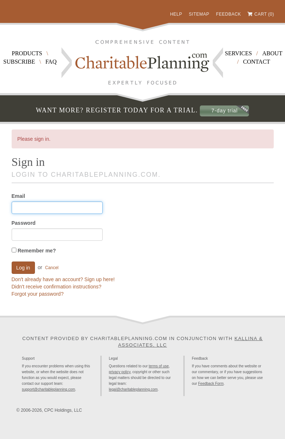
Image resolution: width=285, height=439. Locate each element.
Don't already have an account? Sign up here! (63, 279)
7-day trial (224, 110)
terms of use (159, 366)
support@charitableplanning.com (48, 389)
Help (176, 14)
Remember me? (34, 251)
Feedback (228, 14)
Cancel (52, 267)
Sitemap (199, 14)
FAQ (51, 62)
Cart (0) (264, 14)
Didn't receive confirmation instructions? (57, 287)
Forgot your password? (38, 294)
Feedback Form (210, 384)
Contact (256, 62)
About (272, 53)
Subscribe (19, 62)
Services (238, 53)
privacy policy (119, 372)
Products (27, 53)
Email (18, 196)
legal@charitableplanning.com (133, 389)
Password (24, 223)
